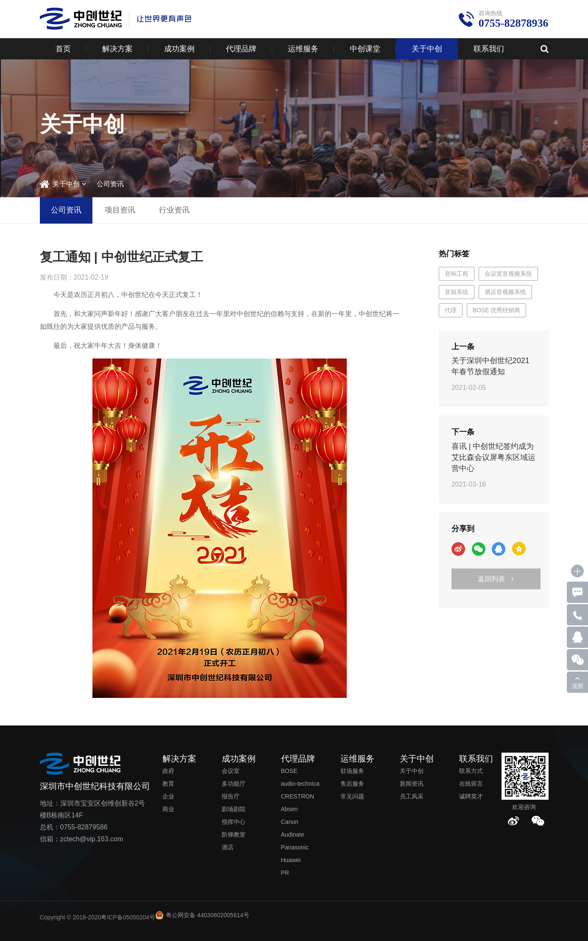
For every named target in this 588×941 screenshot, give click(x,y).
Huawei (291, 860)
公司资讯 (110, 184)
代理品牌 (241, 49)
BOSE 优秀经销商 (497, 310)
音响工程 (456, 273)
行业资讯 (174, 210)
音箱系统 (456, 291)
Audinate (292, 834)
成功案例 (179, 49)
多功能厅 (233, 783)
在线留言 (471, 783)
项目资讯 (120, 210)
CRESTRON (298, 796)
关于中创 (427, 49)
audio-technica (300, 783)
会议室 (231, 770)
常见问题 (352, 796)
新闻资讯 (412, 783)
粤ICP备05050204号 (128, 917)
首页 (63, 49)
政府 (168, 770)
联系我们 (489, 49)
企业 (168, 796)
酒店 (228, 847)
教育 (168, 783)
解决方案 (117, 49)
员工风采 (412, 796)
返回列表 (496, 579)
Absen (289, 809)
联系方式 (471, 770)
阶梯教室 (233, 834)
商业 (168, 809)
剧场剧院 (233, 809)
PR (285, 872)
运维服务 (303, 49)
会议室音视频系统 (508, 273)
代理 (451, 310)
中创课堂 (365, 49)
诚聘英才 (471, 796)
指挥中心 (233, 821)
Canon (289, 821)
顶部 (577, 686)
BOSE (289, 770)
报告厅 (231, 796)
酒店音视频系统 (505, 291)
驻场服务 (352, 770)
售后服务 (352, 783)
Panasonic (295, 847)
